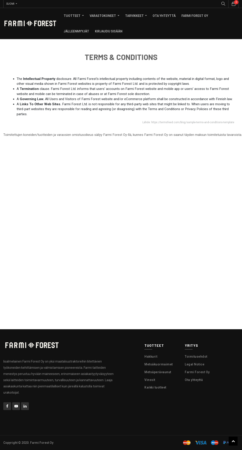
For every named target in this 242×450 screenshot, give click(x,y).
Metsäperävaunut (157, 372)
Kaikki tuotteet (155, 387)
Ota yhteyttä (194, 380)
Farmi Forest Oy (197, 372)
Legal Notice (194, 364)
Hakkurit (150, 356)
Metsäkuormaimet (158, 364)
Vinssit (149, 380)
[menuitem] (164, 16)
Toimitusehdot (196, 356)
